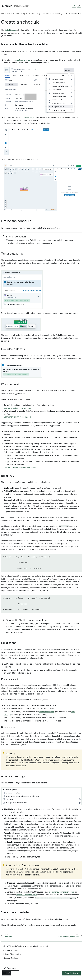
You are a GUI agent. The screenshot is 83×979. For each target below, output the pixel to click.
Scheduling (56, 14)
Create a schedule (72, 14)
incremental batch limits (26, 895)
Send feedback (71, 973)
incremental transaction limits (61, 892)
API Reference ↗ (11, 968)
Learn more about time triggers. (17, 408)
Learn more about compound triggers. (20, 467)
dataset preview (23, 60)
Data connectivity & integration (16, 14)
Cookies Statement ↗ (12, 951)
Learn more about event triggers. (18, 417)
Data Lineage (10, 30)
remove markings (46, 712)
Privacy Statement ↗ (12, 954)
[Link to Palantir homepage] (7, 6)
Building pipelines (41, 14)
